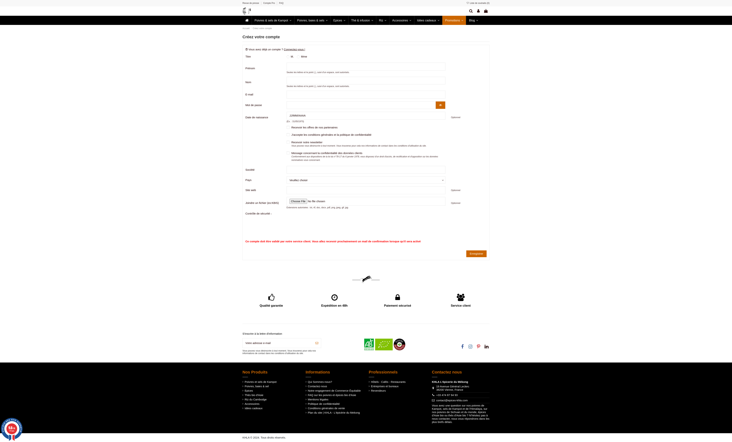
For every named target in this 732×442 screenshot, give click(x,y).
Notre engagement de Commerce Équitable (334, 390)
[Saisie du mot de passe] (361, 105)
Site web (250, 190)
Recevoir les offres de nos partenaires (314, 127)
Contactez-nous (317, 386)
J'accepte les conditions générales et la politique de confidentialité (331, 134)
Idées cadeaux (254, 408)
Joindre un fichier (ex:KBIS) (262, 202)
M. (290, 56)
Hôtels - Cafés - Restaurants (388, 381)
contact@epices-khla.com (452, 400)
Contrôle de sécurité (258, 213)
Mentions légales (318, 399)
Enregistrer (476, 253)
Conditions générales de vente (326, 408)
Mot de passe (253, 105)
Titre (248, 56)
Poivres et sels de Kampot (261, 381)
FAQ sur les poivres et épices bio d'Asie (332, 395)
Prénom (250, 68)
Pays (248, 180)
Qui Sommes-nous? (320, 381)
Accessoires (252, 403)
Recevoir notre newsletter (358, 144)
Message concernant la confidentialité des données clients (364, 156)
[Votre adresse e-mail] (278, 343)
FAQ (281, 3)
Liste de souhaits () (478, 3)
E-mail (249, 94)
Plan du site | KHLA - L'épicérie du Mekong (334, 412)
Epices (249, 390)
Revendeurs (378, 390)
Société (250, 169)
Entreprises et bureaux (385, 386)
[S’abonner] (317, 343)
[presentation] (331, 219)
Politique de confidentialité (324, 403)
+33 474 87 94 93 (447, 395)
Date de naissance (256, 117)
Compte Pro (269, 3)
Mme (302, 56)
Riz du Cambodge (256, 399)
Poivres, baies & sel (257, 386)
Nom (248, 82)
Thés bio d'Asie (254, 395)
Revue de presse (251, 3)
